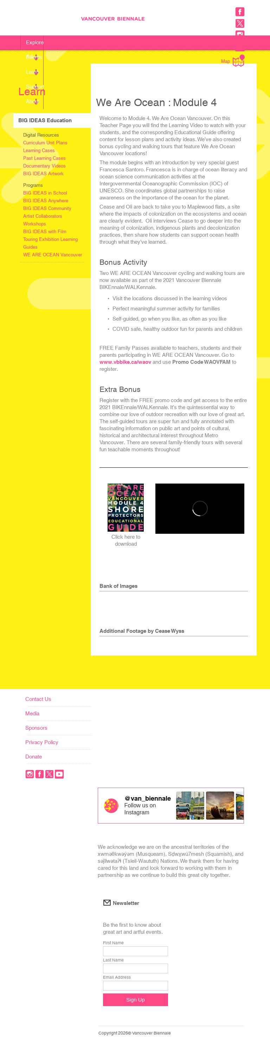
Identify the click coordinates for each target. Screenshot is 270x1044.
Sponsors (36, 728)
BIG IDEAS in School (45, 193)
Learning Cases (39, 150)
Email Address (117, 977)
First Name (113, 942)
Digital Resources (41, 135)
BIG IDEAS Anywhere (45, 200)
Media (32, 713)
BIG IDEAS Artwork (43, 173)
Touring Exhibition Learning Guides (50, 243)
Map (233, 60)
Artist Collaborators (42, 216)
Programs (33, 185)
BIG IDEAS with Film (44, 231)
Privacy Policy (41, 742)
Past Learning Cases (44, 158)
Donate (33, 757)
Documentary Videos (44, 166)
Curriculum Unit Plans (45, 142)
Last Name (113, 960)
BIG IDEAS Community (47, 208)
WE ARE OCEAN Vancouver (52, 254)
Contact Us (38, 699)
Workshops (34, 223)
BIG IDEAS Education (45, 120)
